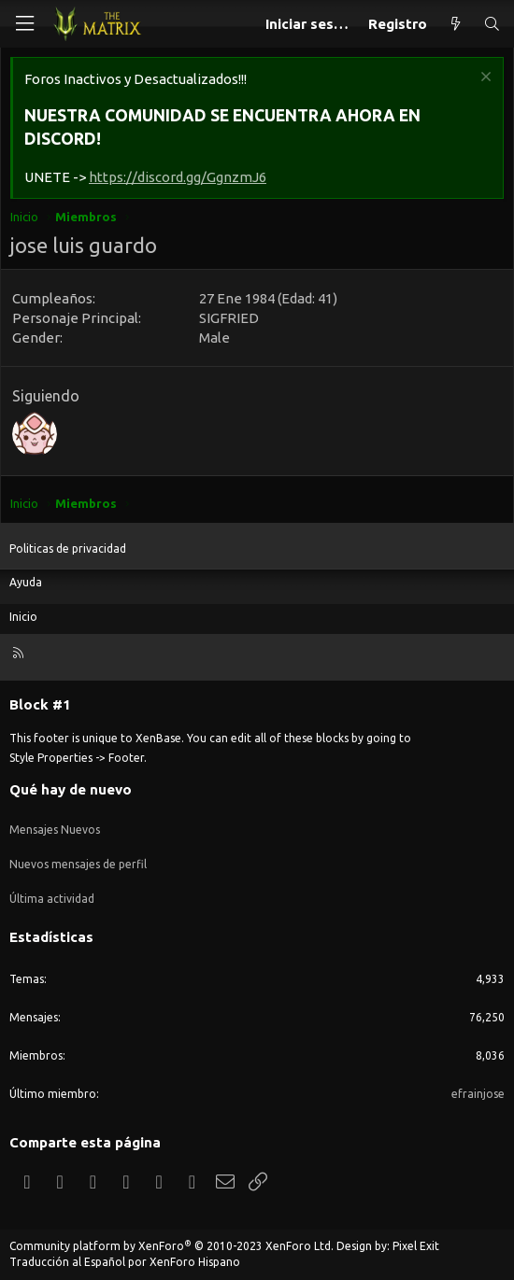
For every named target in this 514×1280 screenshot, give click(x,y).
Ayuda (25, 582)
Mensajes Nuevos (54, 829)
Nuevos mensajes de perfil (78, 864)
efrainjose (478, 1094)
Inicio (23, 617)
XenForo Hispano (195, 1262)
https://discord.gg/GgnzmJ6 (177, 177)
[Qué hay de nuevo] (454, 24)
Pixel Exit (416, 1246)
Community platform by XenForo (171, 1246)
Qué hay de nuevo (70, 789)
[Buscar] (492, 24)
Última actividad (51, 899)
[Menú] (24, 24)
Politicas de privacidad (67, 548)
